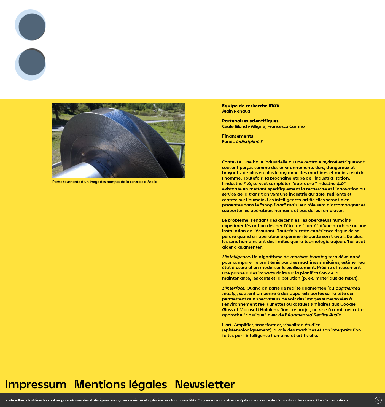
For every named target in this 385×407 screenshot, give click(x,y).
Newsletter (205, 383)
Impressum (36, 383)
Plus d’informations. (332, 400)
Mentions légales (120, 383)
